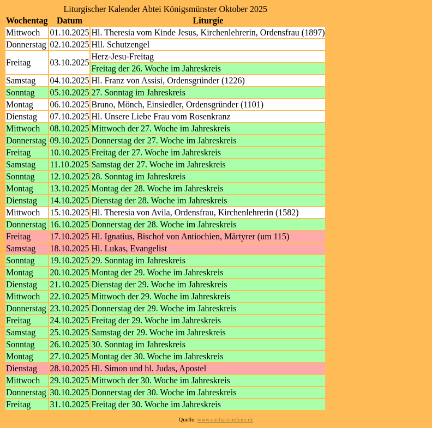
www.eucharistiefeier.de (225, 420)
